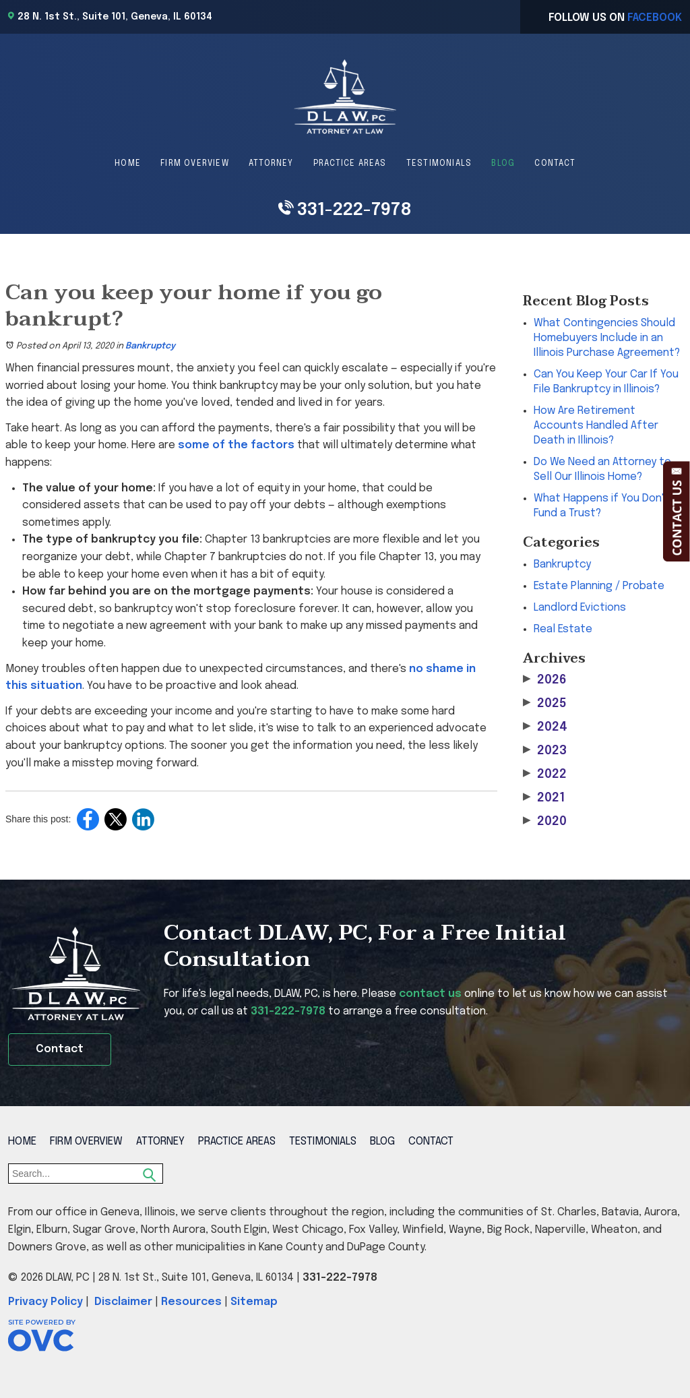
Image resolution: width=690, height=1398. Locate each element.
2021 (544, 797)
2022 (545, 774)
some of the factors (236, 445)
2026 (545, 679)
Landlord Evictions (580, 607)
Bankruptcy (150, 346)
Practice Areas (350, 164)
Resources (191, 1302)
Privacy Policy (45, 1302)
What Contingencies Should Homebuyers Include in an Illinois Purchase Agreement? (607, 338)
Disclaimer (123, 1302)
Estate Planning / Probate (599, 586)
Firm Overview (194, 164)
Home (128, 164)
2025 (545, 703)
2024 (545, 727)
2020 (545, 821)
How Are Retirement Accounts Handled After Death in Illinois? (596, 425)
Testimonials (439, 164)
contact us (430, 994)
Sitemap (254, 1302)
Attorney (271, 164)
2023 (545, 750)
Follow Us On (615, 18)
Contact (554, 164)
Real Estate (563, 629)
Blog (503, 164)
